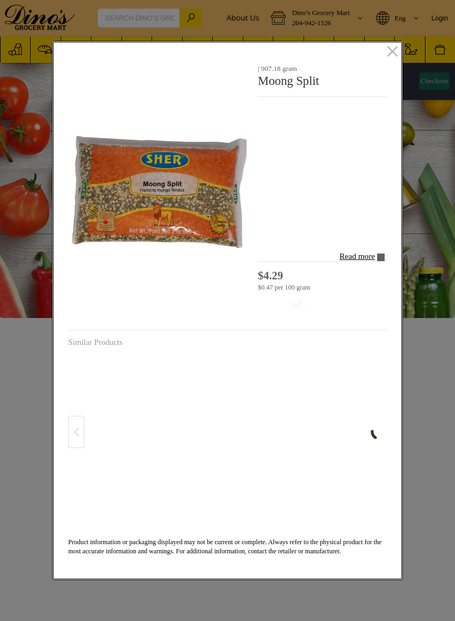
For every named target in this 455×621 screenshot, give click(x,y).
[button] (159, 191)
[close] (392, 52)
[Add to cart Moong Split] (287, 304)
